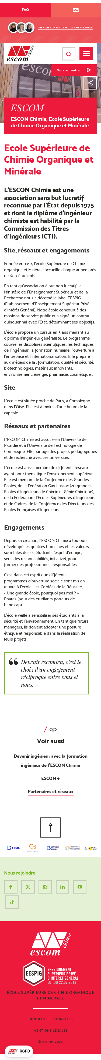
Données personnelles (51, 1019)
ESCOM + (50, 778)
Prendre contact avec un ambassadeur (65, 27)
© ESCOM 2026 (50, 1042)
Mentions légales (51, 1030)
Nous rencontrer (69, 70)
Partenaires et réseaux (51, 791)
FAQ (25, 10)
